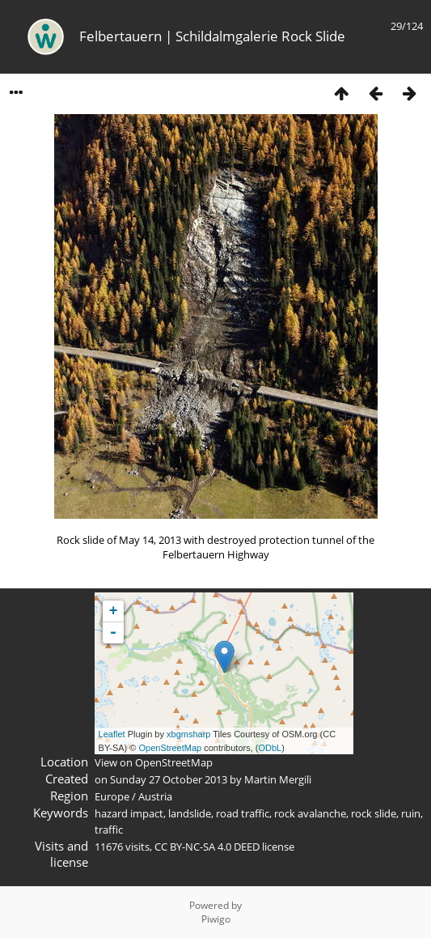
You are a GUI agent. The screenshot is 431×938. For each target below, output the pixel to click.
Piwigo (215, 919)
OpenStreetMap (170, 748)
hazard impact (129, 813)
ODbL (269, 748)
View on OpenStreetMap (154, 762)
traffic (109, 829)
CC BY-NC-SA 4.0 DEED (207, 846)
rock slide (373, 813)
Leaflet (112, 734)
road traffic (242, 813)
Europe (112, 796)
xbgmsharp (188, 734)
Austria (155, 796)
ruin (410, 813)
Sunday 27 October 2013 (168, 779)
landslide (189, 813)
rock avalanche (310, 813)
